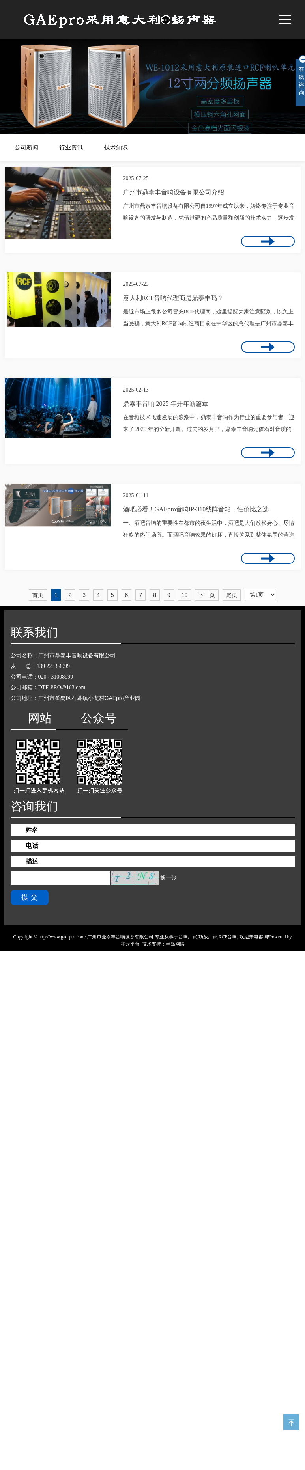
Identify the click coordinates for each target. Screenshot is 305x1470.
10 (185, 595)
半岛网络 (175, 944)
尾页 (231, 595)
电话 (32, 845)
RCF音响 (228, 937)
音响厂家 (187, 937)
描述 (32, 861)
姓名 (32, 829)
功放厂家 (207, 937)
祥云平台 (130, 944)
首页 (37, 595)
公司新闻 (26, 147)
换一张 (168, 878)
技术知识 (116, 147)
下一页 (206, 595)
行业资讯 (71, 147)
